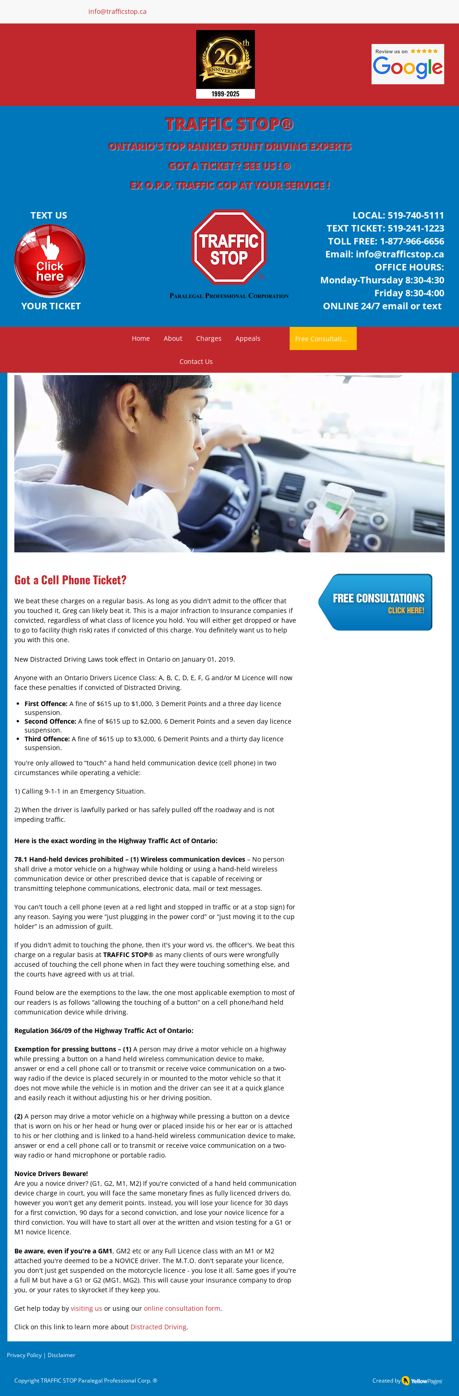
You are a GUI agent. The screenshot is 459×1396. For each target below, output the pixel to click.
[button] (209, 338)
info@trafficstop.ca (400, 254)
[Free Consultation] (323, 338)
